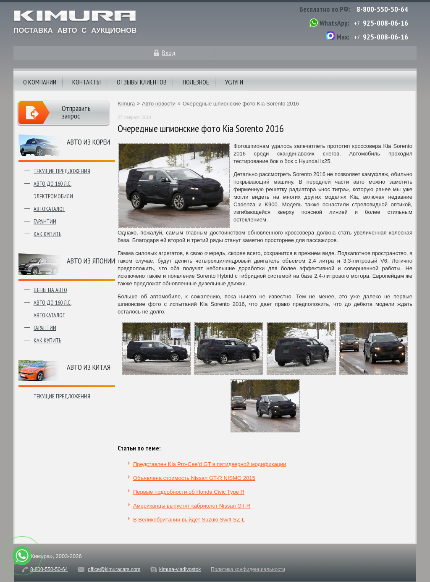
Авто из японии (91, 261)
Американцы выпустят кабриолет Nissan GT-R (191, 506)
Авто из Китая (88, 367)
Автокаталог (49, 209)
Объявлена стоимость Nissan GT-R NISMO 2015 (194, 478)
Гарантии (45, 221)
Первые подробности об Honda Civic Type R (188, 492)
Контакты (86, 82)
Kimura (126, 103)
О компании (39, 82)
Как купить (47, 234)
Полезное (196, 82)
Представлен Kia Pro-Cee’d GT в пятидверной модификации (209, 464)
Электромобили (53, 196)
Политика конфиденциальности (248, 569)
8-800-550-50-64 (382, 9)
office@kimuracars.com (114, 569)
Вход (169, 52)
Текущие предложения (62, 171)
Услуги (234, 82)
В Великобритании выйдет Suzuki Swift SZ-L (189, 519)
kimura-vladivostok (180, 569)
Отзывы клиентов (142, 82)
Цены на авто (50, 290)
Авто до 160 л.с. (52, 183)
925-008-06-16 (385, 23)
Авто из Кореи (88, 142)
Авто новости (159, 103)
